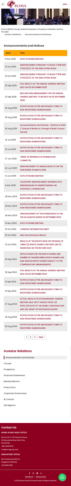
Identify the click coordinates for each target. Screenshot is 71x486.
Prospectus (9, 369)
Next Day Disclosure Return (33, 235)
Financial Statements (14, 375)
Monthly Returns (12, 381)
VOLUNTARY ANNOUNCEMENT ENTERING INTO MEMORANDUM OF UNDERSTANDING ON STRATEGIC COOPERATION (41, 185)
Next (42, 337)
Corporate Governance (15, 393)
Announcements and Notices (38, 34)
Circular (8, 363)
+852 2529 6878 (7, 446)
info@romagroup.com (9, 449)
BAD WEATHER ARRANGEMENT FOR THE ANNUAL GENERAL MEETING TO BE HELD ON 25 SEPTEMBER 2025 (42, 97)
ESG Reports (10, 405)
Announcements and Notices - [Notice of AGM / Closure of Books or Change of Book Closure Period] (42, 128)
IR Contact (9, 399)
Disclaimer (29, 477)
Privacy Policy (41, 477)
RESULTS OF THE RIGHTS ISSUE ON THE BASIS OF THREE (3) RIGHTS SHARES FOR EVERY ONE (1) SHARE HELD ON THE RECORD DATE (41, 244)
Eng (65, 4)
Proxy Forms (10, 387)
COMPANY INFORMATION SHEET (34, 229)
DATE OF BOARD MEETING (32, 59)
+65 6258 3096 (7, 465)
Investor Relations (13, 34)
